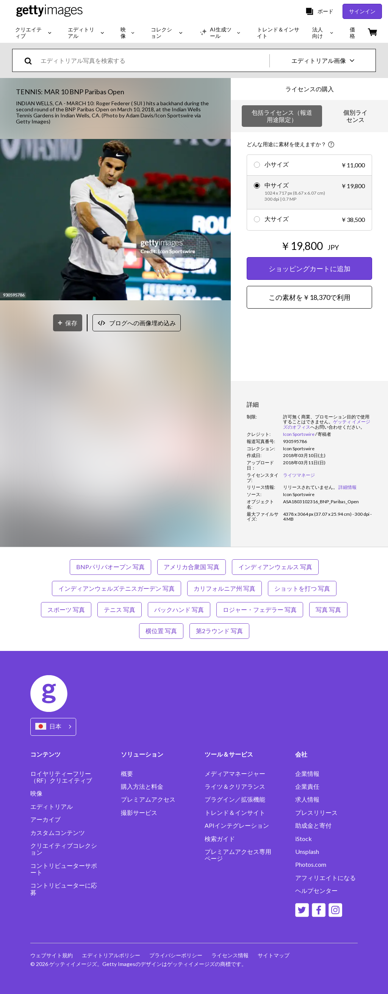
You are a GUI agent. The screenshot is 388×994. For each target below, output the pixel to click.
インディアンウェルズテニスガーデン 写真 (116, 588)
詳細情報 (347, 487)
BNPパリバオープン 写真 (110, 566)
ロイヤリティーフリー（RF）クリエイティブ (61, 777)
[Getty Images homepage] (49, 11)
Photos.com (310, 864)
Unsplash (307, 851)
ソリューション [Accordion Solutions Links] (142, 754)
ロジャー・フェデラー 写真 (260, 609)
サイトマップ (273, 955)
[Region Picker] (53, 727)
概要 (127, 773)
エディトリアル (51, 806)
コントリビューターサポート (63, 869)
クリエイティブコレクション (63, 849)
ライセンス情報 (230, 955)
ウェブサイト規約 (51, 955)
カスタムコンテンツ (57, 832)
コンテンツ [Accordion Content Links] (45, 754)
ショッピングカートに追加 (309, 268)
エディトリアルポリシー (111, 955)
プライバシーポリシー (175, 955)
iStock (303, 838)
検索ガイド (220, 838)
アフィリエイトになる (325, 877)
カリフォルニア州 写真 (224, 588)
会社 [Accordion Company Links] (301, 754)
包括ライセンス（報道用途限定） (282, 116)
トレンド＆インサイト (235, 812)
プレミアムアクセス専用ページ (238, 855)
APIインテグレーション (237, 825)
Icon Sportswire (298, 434)
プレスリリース (316, 812)
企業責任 (307, 786)
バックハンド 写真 (179, 609)
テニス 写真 (119, 609)
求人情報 (307, 799)
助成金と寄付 (313, 825)
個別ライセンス (355, 116)
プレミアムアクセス (148, 799)
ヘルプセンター (316, 890)
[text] (153, 60)
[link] (310, 487)
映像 (36, 793)
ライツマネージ (299, 475)
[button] (115, 220)
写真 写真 (328, 609)
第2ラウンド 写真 (219, 630)
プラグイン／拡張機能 (235, 799)
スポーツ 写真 (66, 609)
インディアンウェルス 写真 (275, 566)
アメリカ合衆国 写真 (191, 566)
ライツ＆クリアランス (235, 786)
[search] (31, 60)
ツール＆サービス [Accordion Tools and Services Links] (229, 754)
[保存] (67, 322)
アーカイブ (45, 819)
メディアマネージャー (235, 773)
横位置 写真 (161, 630)
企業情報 (307, 773)
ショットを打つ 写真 (302, 588)
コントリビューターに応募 (63, 889)
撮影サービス (139, 812)
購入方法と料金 (142, 786)
